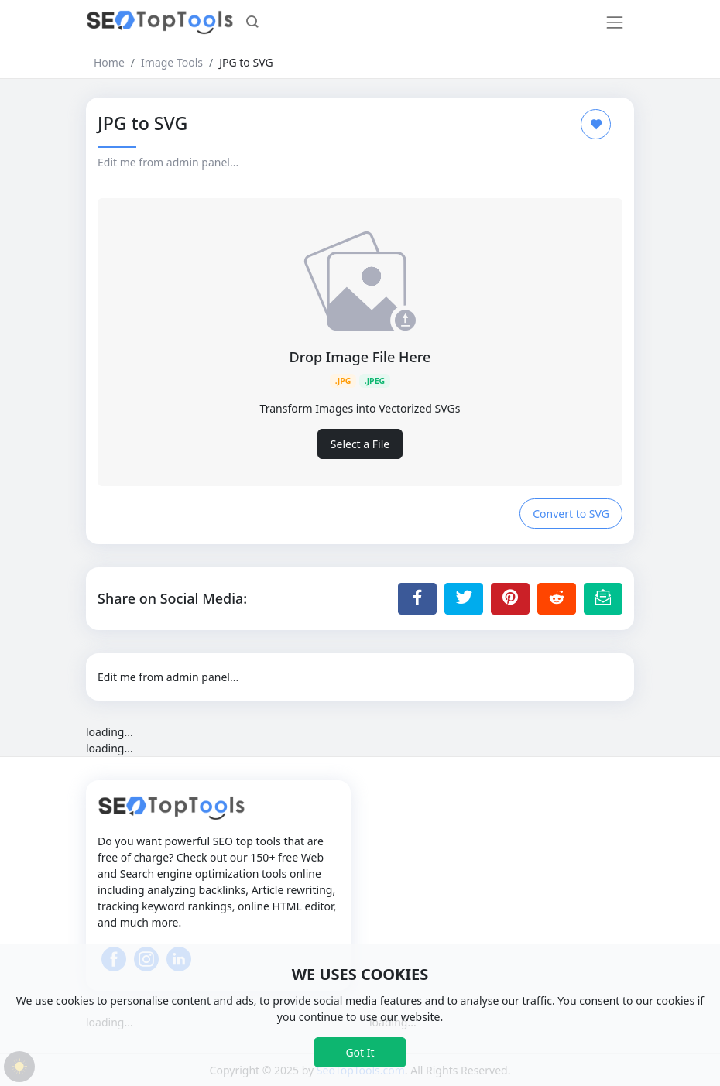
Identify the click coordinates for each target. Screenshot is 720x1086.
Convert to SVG (571, 513)
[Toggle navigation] (614, 22)
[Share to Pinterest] (510, 598)
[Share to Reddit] (556, 598)
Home (109, 62)
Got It (359, 1052)
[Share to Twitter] (463, 598)
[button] (252, 23)
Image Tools (172, 62)
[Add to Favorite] (596, 124)
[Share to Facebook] (417, 598)
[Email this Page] (603, 598)
